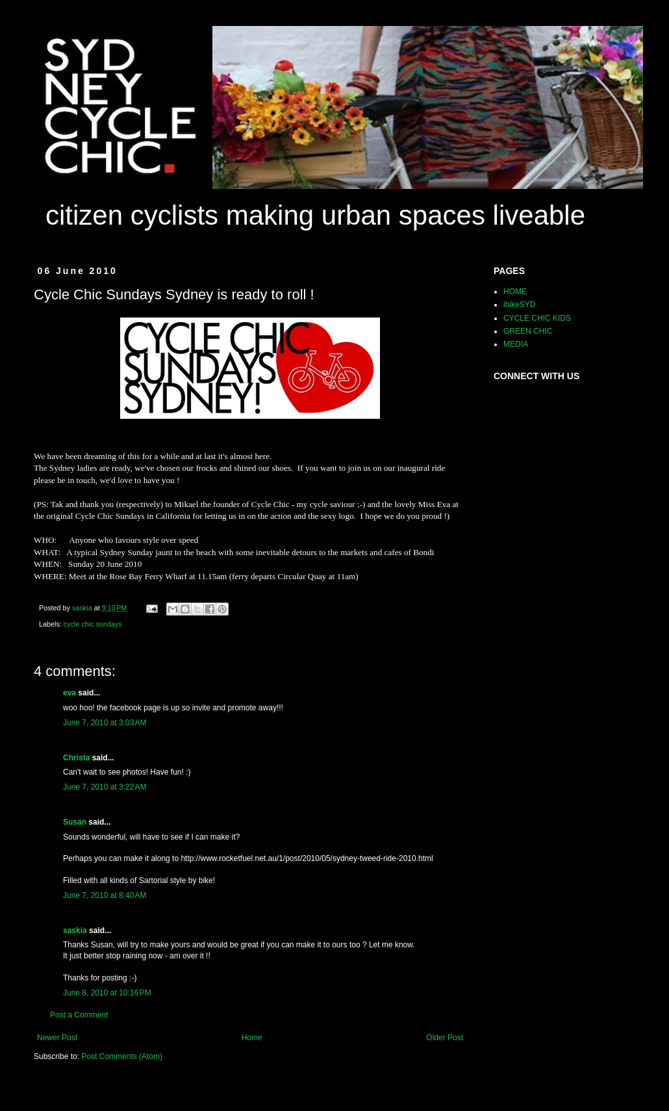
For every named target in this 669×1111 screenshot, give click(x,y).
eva (69, 692)
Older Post (444, 1037)
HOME (515, 291)
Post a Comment (79, 1014)
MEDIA (515, 344)
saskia (75, 930)
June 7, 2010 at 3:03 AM (104, 722)
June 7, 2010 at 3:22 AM (104, 787)
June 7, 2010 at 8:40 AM (104, 895)
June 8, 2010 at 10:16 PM (107, 992)
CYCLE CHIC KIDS (537, 318)
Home (252, 1037)
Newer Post (57, 1037)
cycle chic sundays (93, 624)
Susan (74, 822)
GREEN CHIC (527, 331)
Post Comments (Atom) (121, 1056)
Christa (76, 757)
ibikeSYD (519, 304)
